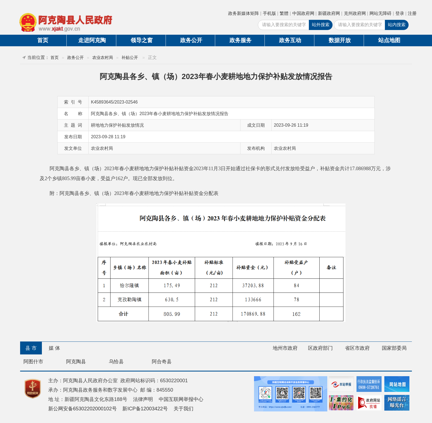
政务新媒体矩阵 (243, 13)
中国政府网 (303, 13)
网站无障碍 (380, 13)
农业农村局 (102, 57)
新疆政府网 (329, 13)
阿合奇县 (162, 361)
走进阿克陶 (92, 40)
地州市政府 (285, 348)
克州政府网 (355, 13)
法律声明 (143, 399)
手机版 (269, 13)
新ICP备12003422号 (145, 408)
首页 (42, 40)
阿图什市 (33, 361)
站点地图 (389, 40)
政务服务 (240, 40)
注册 (412, 13)
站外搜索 (321, 24)
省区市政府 (357, 348)
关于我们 (183, 408)
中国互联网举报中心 (181, 399)
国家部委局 (394, 348)
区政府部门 (320, 348)
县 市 (31, 348)
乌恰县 (116, 361)
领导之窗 (142, 40)
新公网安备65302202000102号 (82, 408)
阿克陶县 (76, 361)
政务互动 (290, 40)
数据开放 (340, 40)
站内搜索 (397, 24)
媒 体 (54, 348)
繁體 (284, 13)
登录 (399, 13)
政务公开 (191, 40)
